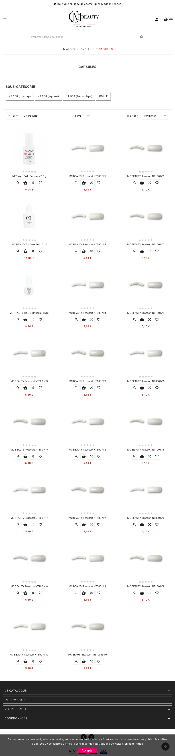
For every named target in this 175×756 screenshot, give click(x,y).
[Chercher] (82, 37)
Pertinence (155, 116)
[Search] (142, 37)
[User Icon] (157, 19)
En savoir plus (134, 743)
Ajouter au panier (25, 183)
